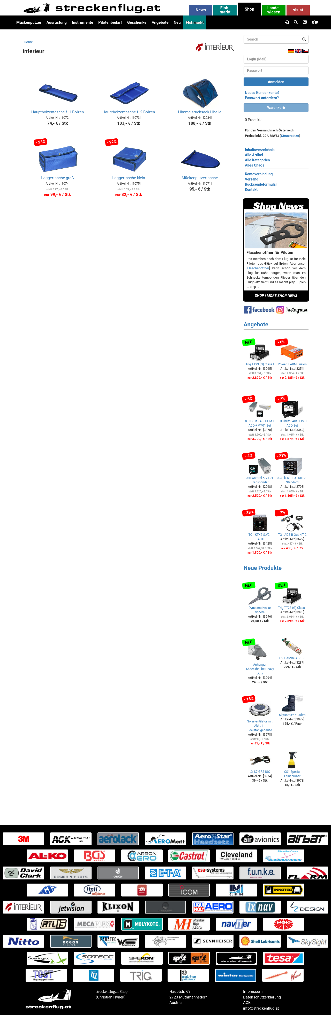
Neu (177, 22)
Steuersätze (290, 136)
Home (28, 42)
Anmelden (276, 82)
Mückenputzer (28, 22)
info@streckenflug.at (261, 1008)
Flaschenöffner (258, 268)
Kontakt (251, 189)
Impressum (252, 991)
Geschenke (137, 22)
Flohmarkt (195, 22)
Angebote (160, 22)
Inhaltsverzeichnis (260, 150)
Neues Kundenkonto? (262, 93)
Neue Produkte (263, 568)
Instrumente (82, 22)
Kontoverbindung (259, 174)
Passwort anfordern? (262, 98)
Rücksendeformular (261, 184)
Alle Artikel (254, 155)
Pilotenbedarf (110, 22)
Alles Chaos (254, 165)
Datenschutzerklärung (262, 997)
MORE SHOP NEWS (282, 296)
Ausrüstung (57, 22)
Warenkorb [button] (276, 108)
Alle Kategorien (257, 160)
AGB (247, 1002)
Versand (251, 179)
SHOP (259, 296)
